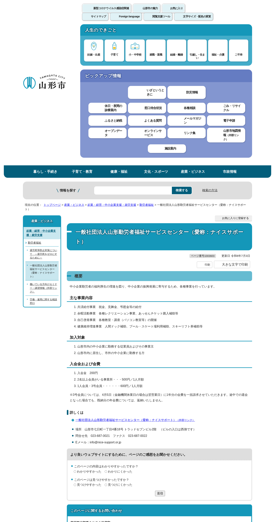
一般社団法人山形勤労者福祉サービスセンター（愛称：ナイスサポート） (136, 279)
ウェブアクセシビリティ (142, 433)
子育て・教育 (82, 31)
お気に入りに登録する (235, 77)
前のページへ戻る (207, 421)
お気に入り (176, 12)
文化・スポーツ (156, 31)
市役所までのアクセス (68, 490)
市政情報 (230, 31)
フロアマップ (36, 490)
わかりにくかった (120, 331)
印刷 (207, 124)
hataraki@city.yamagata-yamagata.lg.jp (103, 404)
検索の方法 (210, 50)
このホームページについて (44, 433)
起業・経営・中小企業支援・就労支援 (111, 64)
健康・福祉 (119, 31)
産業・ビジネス (193, 31)
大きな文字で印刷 (235, 124)
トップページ (52, 64)
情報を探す (68, 50)
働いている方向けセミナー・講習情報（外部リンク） (43, 147)
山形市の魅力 (150, 12)
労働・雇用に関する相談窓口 (43, 161)
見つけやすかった (89, 344)
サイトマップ (179, 433)
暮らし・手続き (45, 31)
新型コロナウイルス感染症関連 (111, 12)
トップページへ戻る (239, 421)
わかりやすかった (89, 331)
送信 (160, 353)
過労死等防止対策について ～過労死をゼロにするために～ (43, 113)
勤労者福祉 (146, 64)
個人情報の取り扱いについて (93, 433)
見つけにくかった (120, 344)
